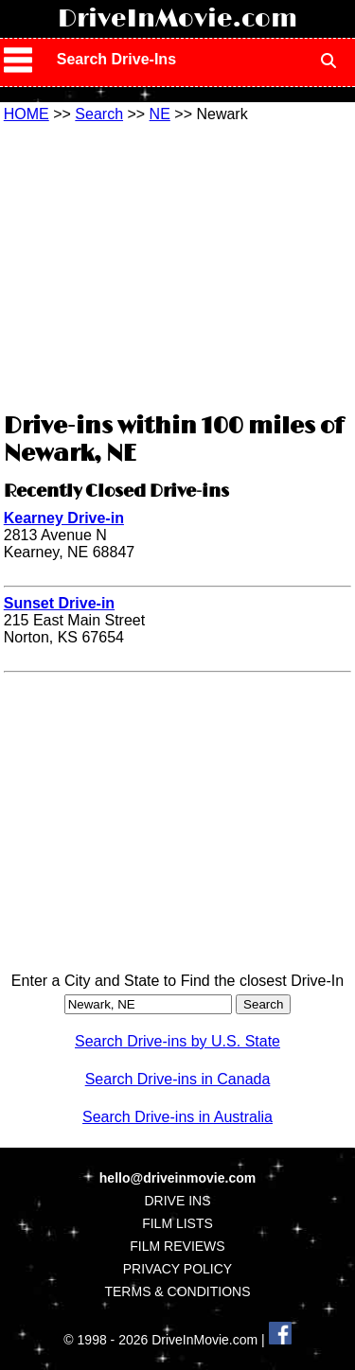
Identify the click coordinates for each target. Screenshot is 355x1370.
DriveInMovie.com (177, 19)
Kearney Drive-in (64, 518)
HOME (26, 114)
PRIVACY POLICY (177, 1268)
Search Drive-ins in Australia (177, 1117)
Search (99, 114)
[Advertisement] (178, 264)
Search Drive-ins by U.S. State (177, 1041)
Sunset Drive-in (59, 603)
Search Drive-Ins (116, 59)
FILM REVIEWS (177, 1246)
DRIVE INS (177, 1200)
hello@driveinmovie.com (177, 1178)
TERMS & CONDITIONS (177, 1291)
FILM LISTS (177, 1223)
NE (160, 114)
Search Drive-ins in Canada (178, 1079)
